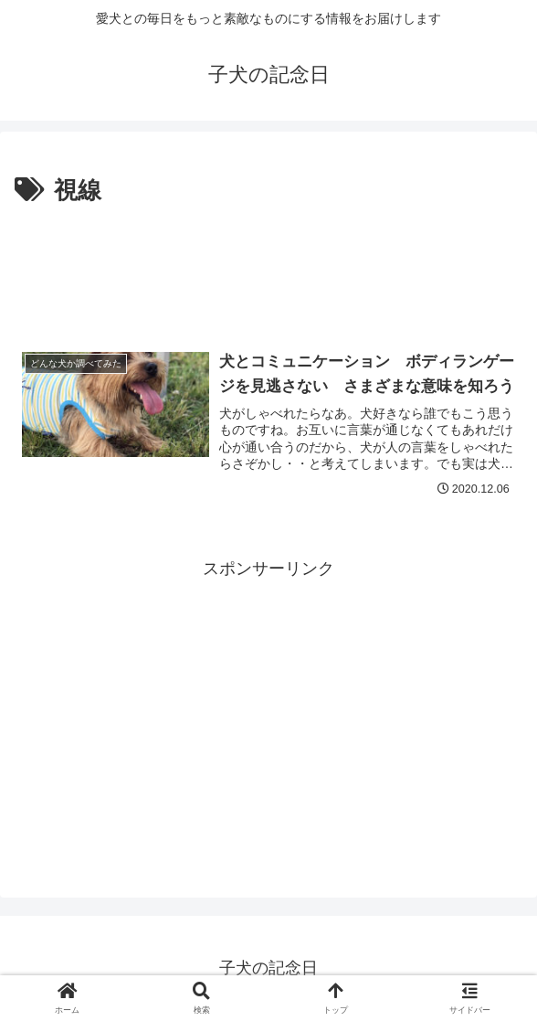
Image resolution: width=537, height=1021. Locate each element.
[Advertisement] (268, 266)
